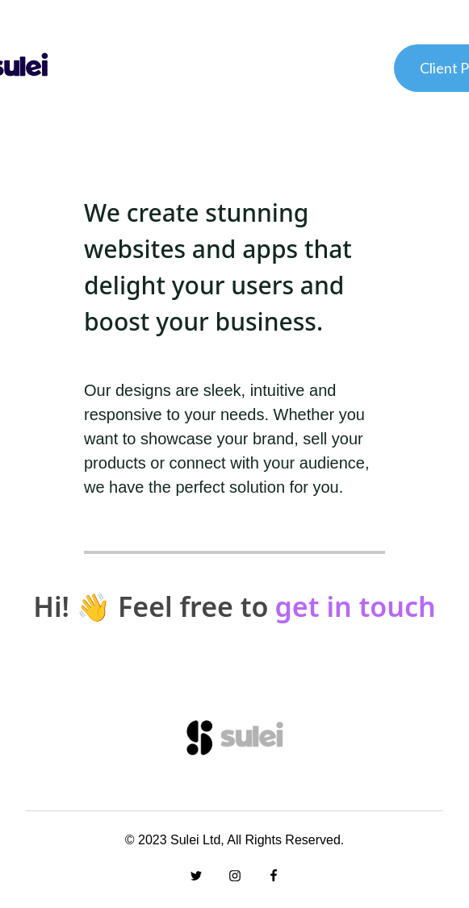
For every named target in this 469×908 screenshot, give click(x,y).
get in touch (355, 606)
